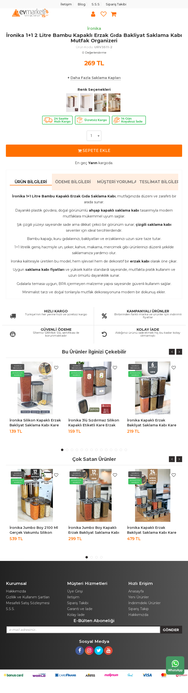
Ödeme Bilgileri (73, 182)
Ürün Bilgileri (31, 182)
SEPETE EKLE (94, 151)
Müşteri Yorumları (116, 182)
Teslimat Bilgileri (158, 182)
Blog (81, 4)
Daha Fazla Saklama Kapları (95, 78)
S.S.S (96, 4)
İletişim (66, 4)
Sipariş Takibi (116, 4)
